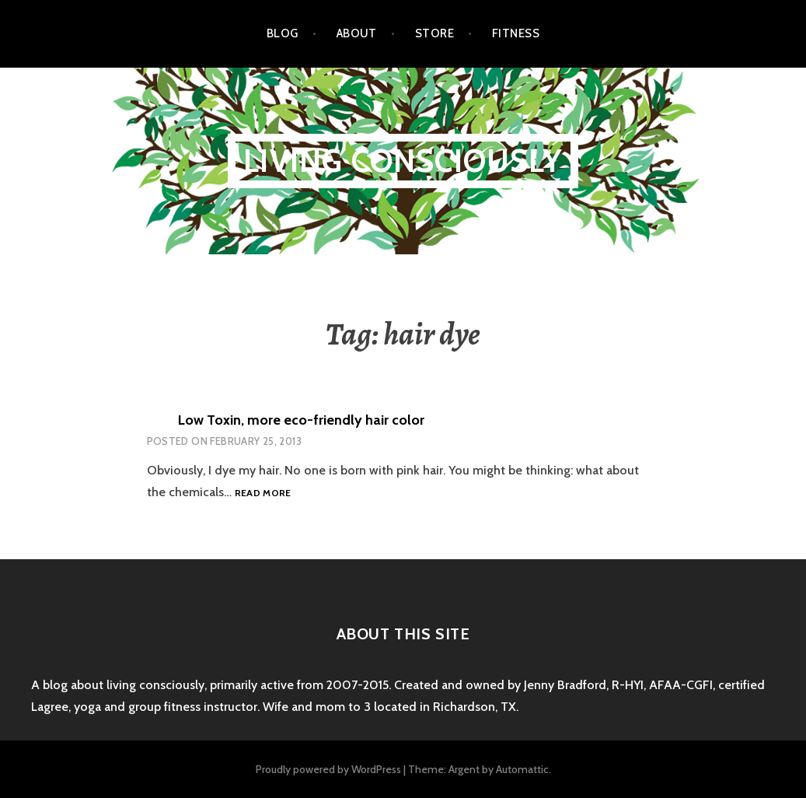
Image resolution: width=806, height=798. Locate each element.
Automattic (522, 769)
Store (434, 33)
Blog (282, 33)
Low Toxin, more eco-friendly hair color (301, 420)
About (357, 33)
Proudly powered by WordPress (328, 769)
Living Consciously (403, 161)
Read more (263, 493)
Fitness (515, 33)
